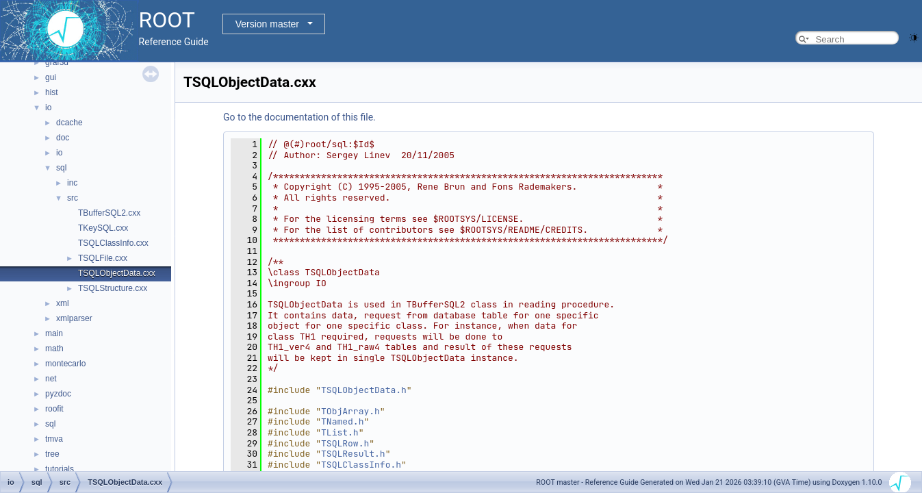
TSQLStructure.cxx (112, 288)
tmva (54, 439)
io (48, 107)
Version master (267, 23)
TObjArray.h (350, 411)
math (54, 348)
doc (62, 137)
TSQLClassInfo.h (361, 464)
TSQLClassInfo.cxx (113, 243)
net (51, 378)
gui (50, 77)
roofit (54, 409)
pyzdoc (58, 394)
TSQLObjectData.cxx (116, 273)
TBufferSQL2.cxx (109, 213)
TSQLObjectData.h (364, 390)
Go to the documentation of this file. (299, 117)
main (54, 333)
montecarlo (65, 363)
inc (72, 183)
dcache (69, 122)
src (72, 198)
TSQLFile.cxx (102, 258)
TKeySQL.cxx (103, 228)
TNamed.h (342, 421)
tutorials (59, 469)
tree (52, 454)
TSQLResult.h (353, 453)
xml (62, 303)
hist (51, 92)
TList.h (340, 432)
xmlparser (74, 318)
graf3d (56, 62)
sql (61, 168)
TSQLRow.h (345, 443)
